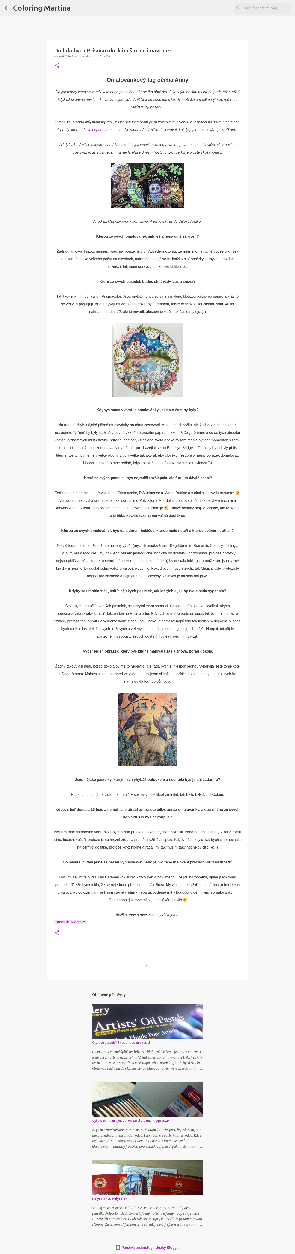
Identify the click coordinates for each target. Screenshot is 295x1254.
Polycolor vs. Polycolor (109, 1199)
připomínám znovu (107, 130)
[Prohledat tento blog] (267, 8)
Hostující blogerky (70, 922)
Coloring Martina (42, 8)
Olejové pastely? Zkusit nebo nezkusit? (121, 1042)
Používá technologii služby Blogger (147, 1247)
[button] (57, 66)
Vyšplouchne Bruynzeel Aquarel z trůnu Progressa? (130, 1121)
